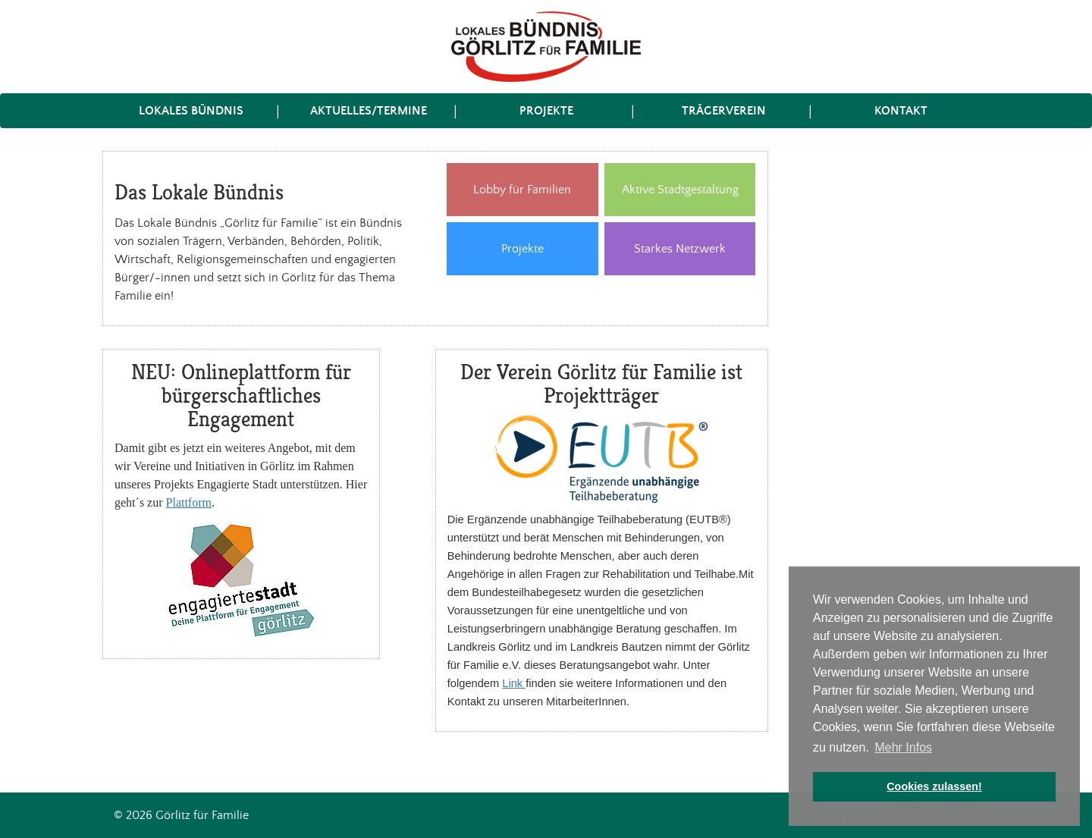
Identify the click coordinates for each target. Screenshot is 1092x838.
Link (514, 683)
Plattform (189, 502)
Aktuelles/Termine (368, 111)
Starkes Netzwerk (680, 249)
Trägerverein (724, 111)
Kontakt (900, 111)
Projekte (546, 111)
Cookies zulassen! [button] (934, 786)
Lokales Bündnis (191, 111)
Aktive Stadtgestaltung (680, 190)
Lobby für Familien (522, 190)
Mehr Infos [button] (903, 747)
